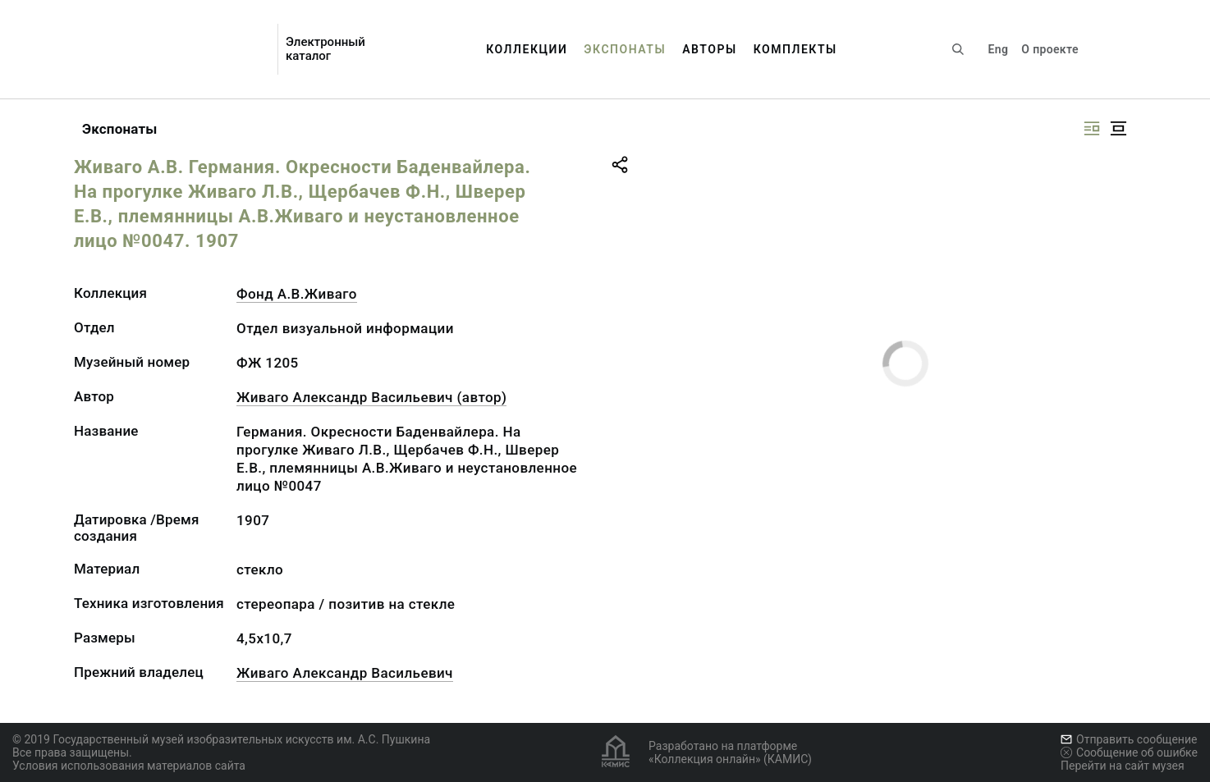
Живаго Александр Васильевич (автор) (371, 397)
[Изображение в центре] (1118, 128)
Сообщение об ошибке (1129, 752)
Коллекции (526, 49)
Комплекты (795, 49)
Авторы (709, 49)
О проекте (1049, 49)
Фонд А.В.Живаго (296, 294)
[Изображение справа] (1092, 128)
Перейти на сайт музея (1123, 765)
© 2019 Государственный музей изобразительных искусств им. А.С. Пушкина (221, 739)
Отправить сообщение (1129, 739)
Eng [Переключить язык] (998, 49)
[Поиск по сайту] (958, 49)
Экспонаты (625, 49)
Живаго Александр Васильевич (344, 673)
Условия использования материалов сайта (128, 765)
